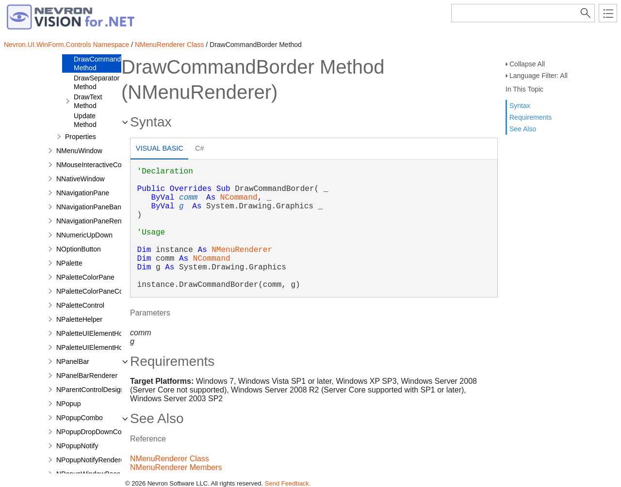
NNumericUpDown (84, 235)
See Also (522, 129)
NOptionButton (78, 249)
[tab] (159, 149)
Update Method (85, 120)
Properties (80, 137)
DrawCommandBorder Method (107, 63)
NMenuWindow (79, 151)
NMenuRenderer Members (176, 467)
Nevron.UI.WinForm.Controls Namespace (66, 44)
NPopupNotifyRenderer (91, 460)
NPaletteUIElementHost (92, 333)
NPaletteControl (80, 305)
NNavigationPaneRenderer (96, 221)
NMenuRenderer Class (169, 44)
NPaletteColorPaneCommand (101, 291)
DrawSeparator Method (96, 82)
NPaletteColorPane (85, 277)
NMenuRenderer (242, 250)
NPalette (69, 263)
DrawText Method (88, 101)
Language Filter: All (538, 75)
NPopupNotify (77, 446)
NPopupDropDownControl (95, 432)
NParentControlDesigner (93, 389)
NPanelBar (72, 361)
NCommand (239, 197)
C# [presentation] (199, 148)
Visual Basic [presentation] (159, 148)
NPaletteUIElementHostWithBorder (109, 347)
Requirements (530, 117)
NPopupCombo (79, 418)
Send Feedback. (288, 483)
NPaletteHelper (79, 319)
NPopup (68, 404)
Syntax (519, 106)
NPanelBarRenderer (86, 375)
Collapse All (527, 64)
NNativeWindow (80, 179)
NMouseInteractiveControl (95, 165)
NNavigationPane (82, 193)
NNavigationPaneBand (90, 207)
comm (188, 197)
